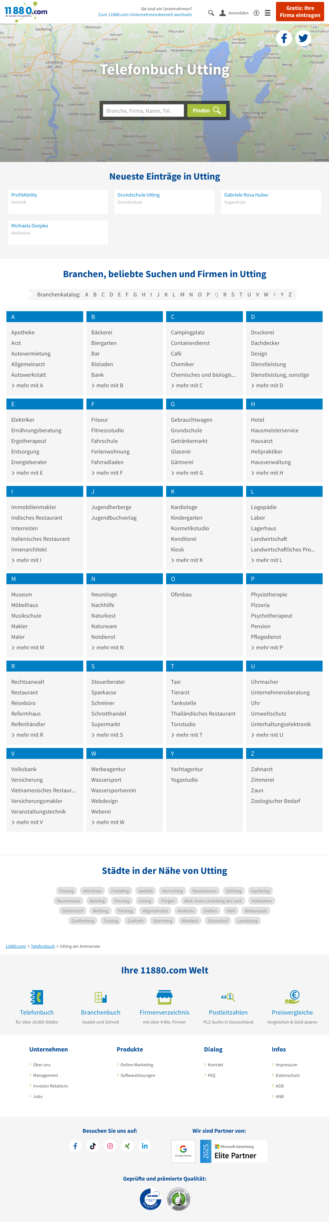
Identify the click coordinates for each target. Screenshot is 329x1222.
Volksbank (24, 769)
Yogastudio (184, 779)
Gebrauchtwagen (191, 419)
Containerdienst (190, 343)
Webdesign (104, 800)
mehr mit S (107, 734)
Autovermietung (30, 353)
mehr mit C (187, 385)
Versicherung (27, 779)
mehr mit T (187, 734)
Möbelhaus (24, 605)
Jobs (37, 1096)
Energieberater (29, 462)
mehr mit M (27, 647)
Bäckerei (101, 332)
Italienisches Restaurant (40, 538)
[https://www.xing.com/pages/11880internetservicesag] (127, 1147)
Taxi (176, 681)
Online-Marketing (136, 1065)
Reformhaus (26, 713)
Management (45, 1075)
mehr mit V (27, 822)
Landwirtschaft (269, 538)
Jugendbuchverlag (114, 517)
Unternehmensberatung (280, 692)
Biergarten (104, 343)
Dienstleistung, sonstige (280, 374)
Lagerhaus (263, 528)
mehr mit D (267, 385)
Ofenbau (181, 594)
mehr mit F (107, 472)
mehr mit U (267, 734)
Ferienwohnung (110, 451)
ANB (280, 1096)
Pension (261, 626)
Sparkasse (103, 692)
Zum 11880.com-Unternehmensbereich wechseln (145, 14)
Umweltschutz (268, 713)
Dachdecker (265, 343)
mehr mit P (267, 647)
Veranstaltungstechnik (38, 811)
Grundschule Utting (139, 194)
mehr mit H (267, 472)
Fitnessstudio (107, 430)
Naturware (104, 626)
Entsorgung (25, 451)
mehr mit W (107, 822)
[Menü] (270, 12)
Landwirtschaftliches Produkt (284, 549)
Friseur (99, 419)
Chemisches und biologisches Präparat (204, 374)
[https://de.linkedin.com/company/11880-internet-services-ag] (144, 1147)
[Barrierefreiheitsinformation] (259, 12)
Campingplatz (188, 332)
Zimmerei (262, 779)
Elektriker (22, 419)
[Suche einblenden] (213, 12)
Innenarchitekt (29, 549)
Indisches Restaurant (36, 517)
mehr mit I (26, 560)
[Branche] (143, 110)
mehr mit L (266, 560)
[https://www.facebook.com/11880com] (75, 1147)
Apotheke (23, 332)
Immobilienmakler (33, 507)
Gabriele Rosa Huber (246, 194)
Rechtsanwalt (27, 681)
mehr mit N (107, 647)
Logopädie (264, 507)
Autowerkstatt (28, 374)
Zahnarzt (262, 769)
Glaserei (181, 451)
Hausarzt (262, 440)
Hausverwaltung (271, 462)
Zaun (257, 790)
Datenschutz (288, 1075)
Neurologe (104, 594)
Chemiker (182, 364)
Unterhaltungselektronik (281, 724)
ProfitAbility (24, 194)
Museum (21, 594)
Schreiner (102, 703)
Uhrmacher (264, 681)
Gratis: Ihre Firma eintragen (300, 11)
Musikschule (26, 615)
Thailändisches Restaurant (203, 713)
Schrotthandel (108, 713)
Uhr (255, 703)
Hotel (257, 419)
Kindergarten (186, 517)
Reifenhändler (28, 724)
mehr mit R (27, 734)
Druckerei (262, 332)
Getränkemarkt (189, 440)
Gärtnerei (182, 462)
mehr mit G (187, 472)
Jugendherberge (111, 507)
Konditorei (183, 538)
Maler (18, 636)
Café (176, 353)
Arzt (16, 343)
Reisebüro (23, 703)
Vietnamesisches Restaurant (44, 790)
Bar (95, 353)
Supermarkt (105, 724)
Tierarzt (180, 692)
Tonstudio (183, 724)
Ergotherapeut (28, 440)
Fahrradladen (107, 462)
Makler (19, 626)
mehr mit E (27, 472)
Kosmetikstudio (190, 528)
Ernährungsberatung (36, 430)
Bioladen (102, 364)
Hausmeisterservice (274, 430)
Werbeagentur (108, 769)
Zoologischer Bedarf (275, 800)
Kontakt (215, 1065)
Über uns (41, 1065)
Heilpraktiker (266, 451)
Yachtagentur (187, 769)
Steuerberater (108, 681)
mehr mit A (27, 385)
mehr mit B (107, 385)
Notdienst (103, 636)
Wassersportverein (113, 790)
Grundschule (186, 430)
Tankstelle (183, 703)
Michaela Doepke (29, 225)
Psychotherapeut (271, 615)
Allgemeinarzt (28, 364)
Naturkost (103, 615)
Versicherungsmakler (36, 800)
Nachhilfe (102, 605)
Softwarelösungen (137, 1075)
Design (259, 353)
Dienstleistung (268, 364)
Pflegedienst (266, 636)
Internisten (24, 528)
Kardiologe (184, 507)
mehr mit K (187, 560)
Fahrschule (104, 440)
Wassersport (106, 779)
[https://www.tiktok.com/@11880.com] (92, 1147)
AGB (280, 1086)
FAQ (211, 1075)
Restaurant (24, 692)
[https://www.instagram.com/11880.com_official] (110, 1147)
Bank (97, 374)
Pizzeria (260, 605)
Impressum (287, 1065)
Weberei (101, 811)
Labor (258, 517)
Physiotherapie (269, 594)
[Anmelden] (236, 12)
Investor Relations (50, 1086)
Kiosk (177, 549)
